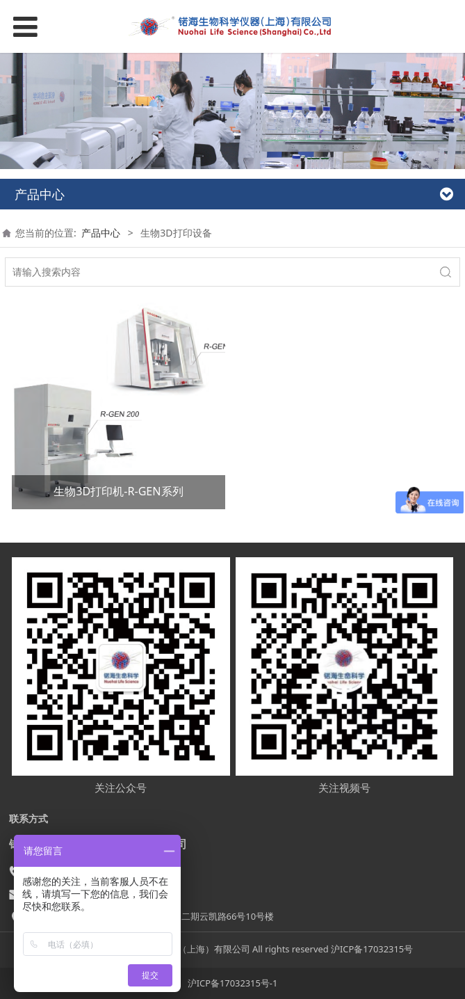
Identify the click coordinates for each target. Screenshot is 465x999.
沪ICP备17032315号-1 (233, 983)
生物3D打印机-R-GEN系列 (118, 491)
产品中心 (100, 232)
